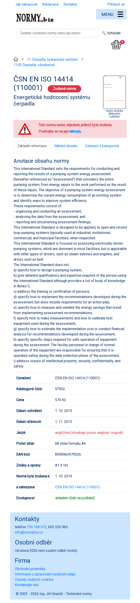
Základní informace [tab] (32, 146)
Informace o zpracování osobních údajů (45, 574)
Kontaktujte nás (27, 585)
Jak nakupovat (26, 4)
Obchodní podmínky (30, 569)
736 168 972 (37, 527)
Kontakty (70, 4)
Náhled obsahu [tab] (65, 146)
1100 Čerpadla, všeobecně (34, 65)
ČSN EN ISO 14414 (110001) (77, 487)
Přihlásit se (116, 4)
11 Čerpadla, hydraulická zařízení (52, 59)
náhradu (75, 131)
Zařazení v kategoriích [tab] (102, 146)
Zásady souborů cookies (34, 579)
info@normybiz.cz (29, 532)
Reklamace (50, 4)
